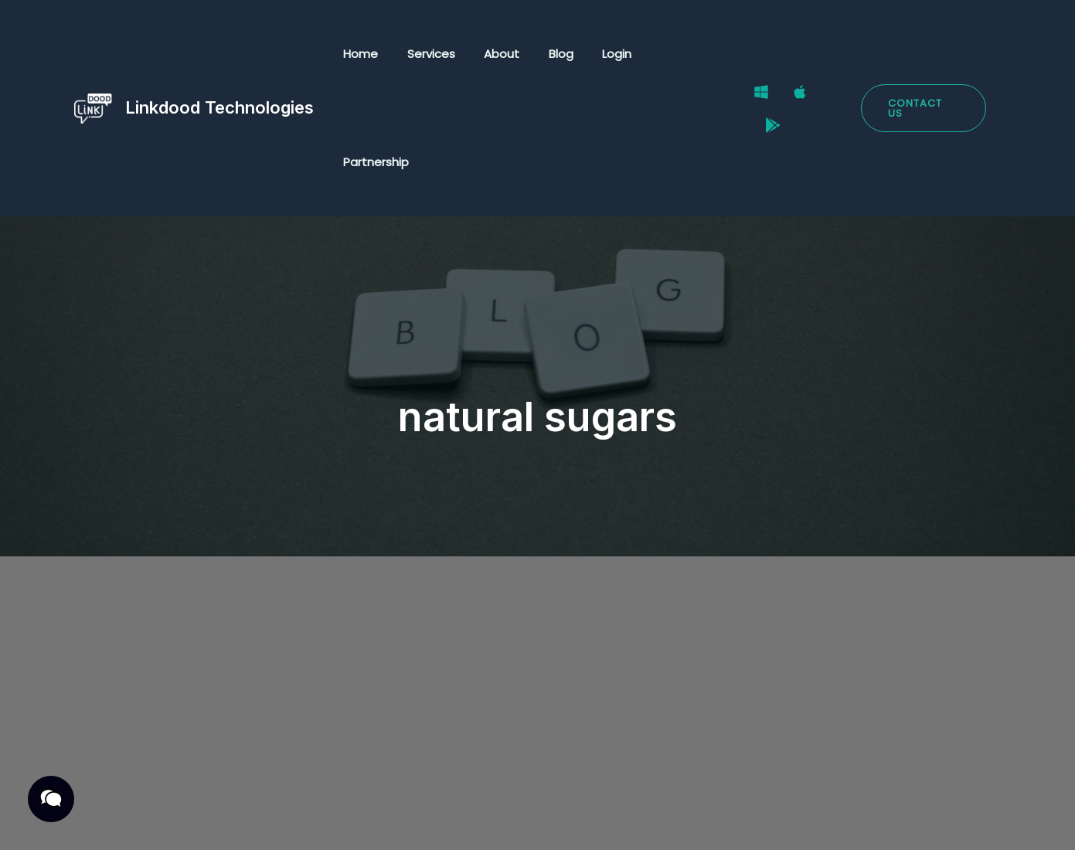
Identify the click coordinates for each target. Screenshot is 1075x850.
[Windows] (759, 55)
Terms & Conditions (257, 820)
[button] (923, 54)
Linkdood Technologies (219, 53)
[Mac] (798, 55)
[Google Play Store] (837, 55)
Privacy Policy (134, 820)
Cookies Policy (381, 820)
